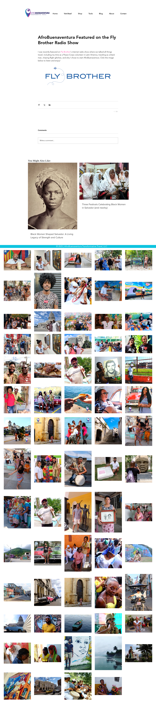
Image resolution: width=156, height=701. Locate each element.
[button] (69, 14)
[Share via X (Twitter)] (44, 105)
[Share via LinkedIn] (50, 105)
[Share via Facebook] (39, 105)
